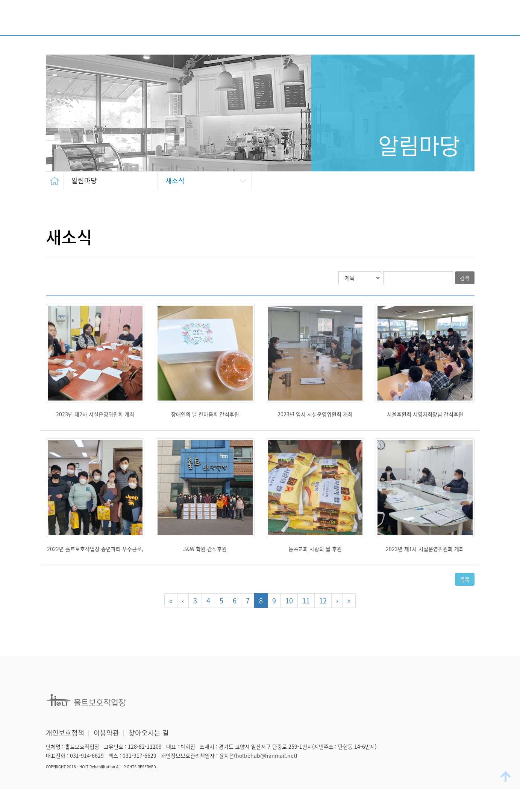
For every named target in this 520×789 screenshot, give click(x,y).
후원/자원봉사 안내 (342, 20)
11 (306, 601)
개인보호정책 (65, 733)
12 (323, 601)
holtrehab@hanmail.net (266, 755)
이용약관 (106, 733)
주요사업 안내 (279, 20)
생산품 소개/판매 (409, 20)
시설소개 (231, 20)
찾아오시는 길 (149, 733)
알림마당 (462, 20)
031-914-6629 (87, 755)
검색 (465, 278)
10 (289, 601)
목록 (465, 579)
